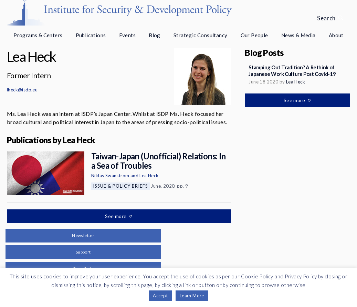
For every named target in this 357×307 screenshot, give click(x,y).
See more (116, 216)
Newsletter (83, 235)
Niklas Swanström (110, 175)
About (336, 35)
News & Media (298, 35)
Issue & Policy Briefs (120, 186)
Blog (154, 35)
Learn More (192, 295)
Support (83, 252)
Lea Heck (148, 175)
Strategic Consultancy (200, 35)
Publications (91, 35)
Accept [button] (160, 295)
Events (127, 35)
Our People (254, 35)
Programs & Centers (37, 35)
